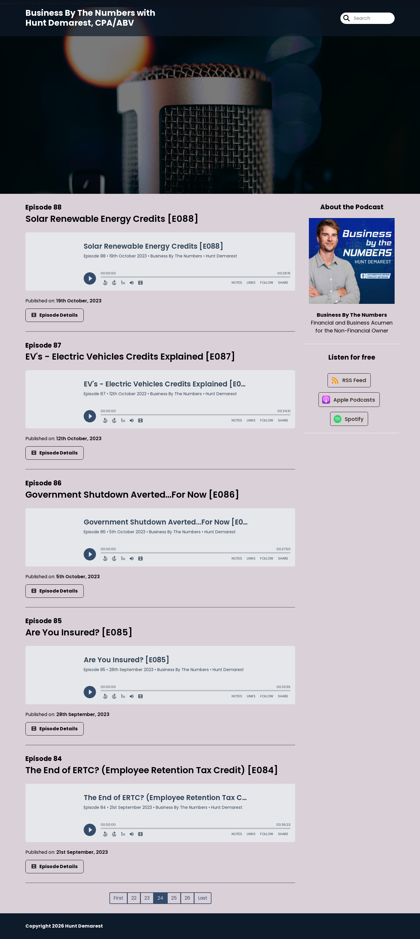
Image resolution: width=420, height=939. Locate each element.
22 (133, 898)
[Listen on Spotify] (349, 423)
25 (174, 898)
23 (147, 898)
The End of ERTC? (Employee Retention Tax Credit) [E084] (151, 770)
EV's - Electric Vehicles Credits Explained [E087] (130, 357)
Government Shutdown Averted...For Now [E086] (132, 495)
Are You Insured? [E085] (78, 632)
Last (202, 898)
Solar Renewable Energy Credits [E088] (111, 219)
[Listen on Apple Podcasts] (349, 402)
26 (187, 898)
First (118, 898)
